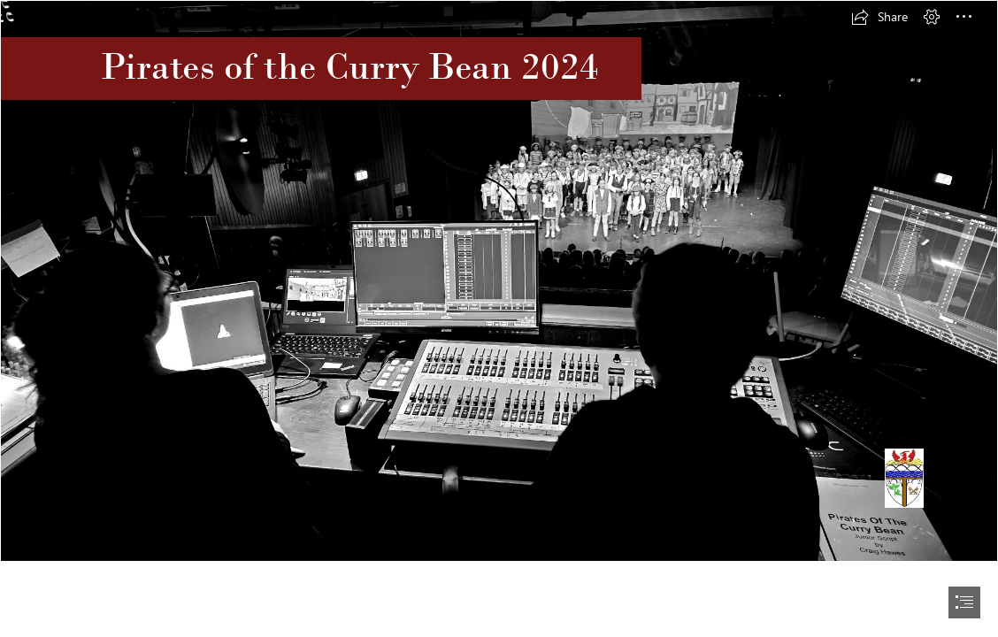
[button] (879, 17)
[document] (499, 318)
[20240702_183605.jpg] (499, 281)
